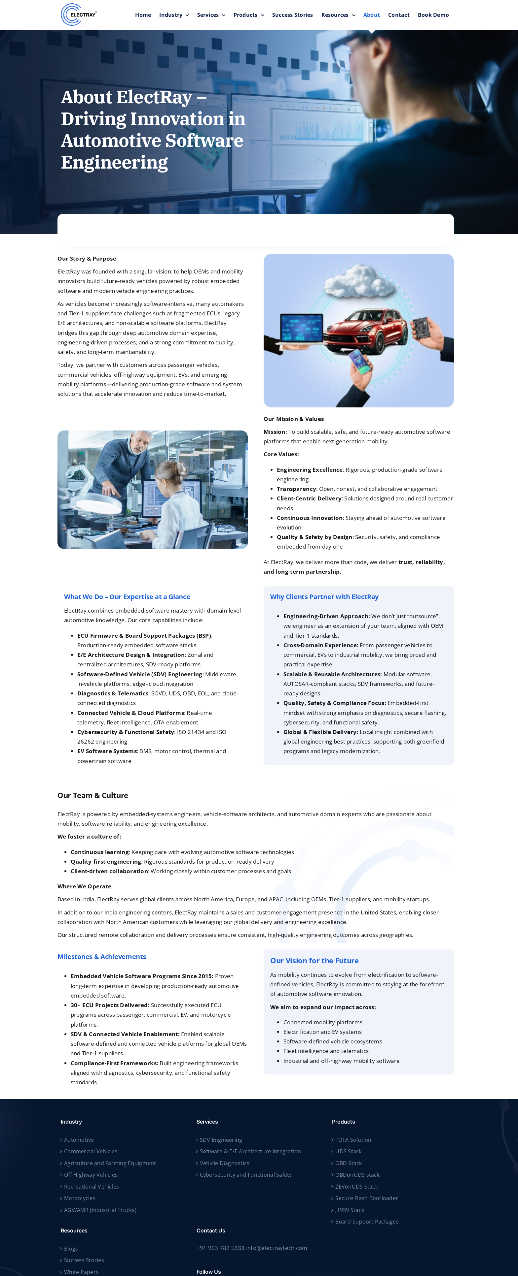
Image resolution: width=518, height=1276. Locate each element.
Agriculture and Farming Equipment (110, 1163)
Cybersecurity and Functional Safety (246, 1174)
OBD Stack (348, 1163)
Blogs (71, 1248)
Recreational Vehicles (91, 1186)
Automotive (79, 1139)
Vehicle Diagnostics (225, 1163)
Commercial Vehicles (91, 1151)
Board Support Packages (367, 1221)
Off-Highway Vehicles (91, 1174)
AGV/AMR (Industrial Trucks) (100, 1210)
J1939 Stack (349, 1210)
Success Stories (84, 1260)
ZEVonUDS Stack (356, 1186)
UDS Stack (348, 1151)
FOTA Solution (353, 1139)
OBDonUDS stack (357, 1174)
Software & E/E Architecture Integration (250, 1151)
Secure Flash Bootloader (366, 1198)
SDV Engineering (221, 1139)
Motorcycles (79, 1198)
